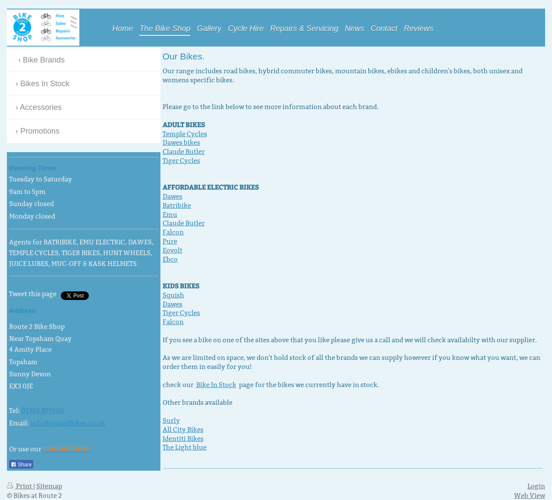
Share (21, 465)
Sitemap (49, 486)
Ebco (170, 259)
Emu (170, 214)
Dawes (172, 196)
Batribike (177, 205)
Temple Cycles (185, 134)
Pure (170, 241)
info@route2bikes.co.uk (67, 423)
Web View (529, 495)
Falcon (173, 232)
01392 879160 (42, 410)
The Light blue (185, 447)
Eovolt (172, 250)
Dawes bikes (181, 142)
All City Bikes (183, 429)
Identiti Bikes (183, 438)
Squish (173, 295)
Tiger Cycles (181, 160)
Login (536, 486)
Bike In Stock (216, 385)
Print (20, 486)
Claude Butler (184, 151)
